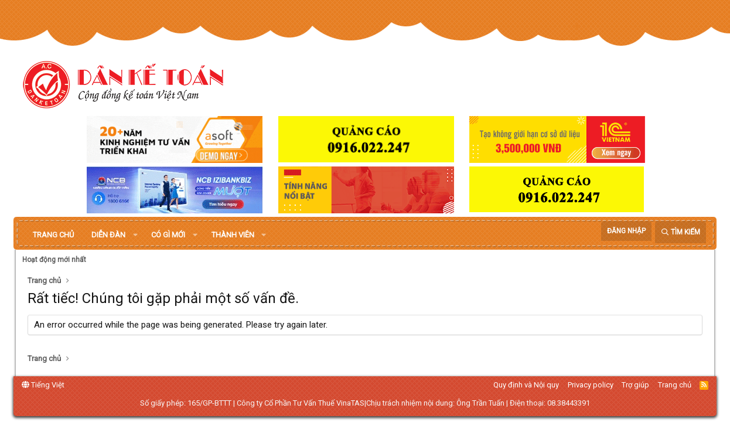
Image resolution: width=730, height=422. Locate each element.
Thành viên (233, 234)
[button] (135, 235)
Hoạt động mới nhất (54, 260)
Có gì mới (168, 234)
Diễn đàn (108, 234)
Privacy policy (590, 384)
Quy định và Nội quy (526, 384)
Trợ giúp (635, 384)
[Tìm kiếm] (680, 232)
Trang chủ (53, 234)
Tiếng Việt (43, 384)
